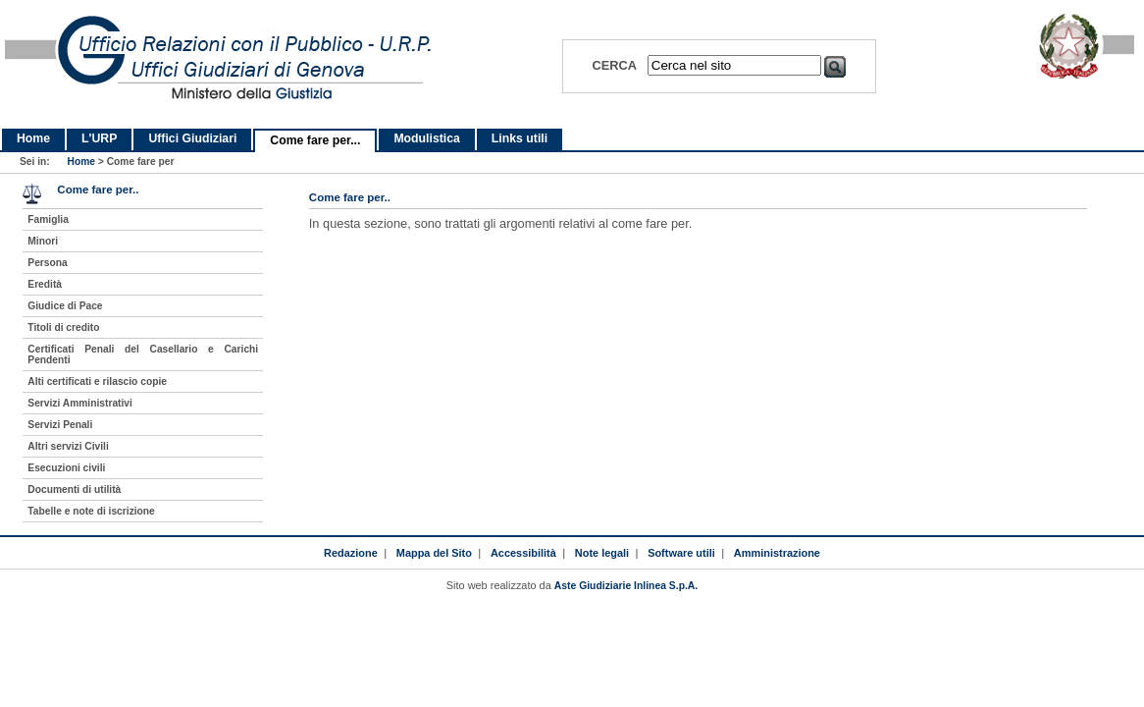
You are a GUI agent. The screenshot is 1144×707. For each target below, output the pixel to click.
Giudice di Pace (64, 305)
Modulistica (426, 138)
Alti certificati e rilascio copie (97, 381)
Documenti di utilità (74, 489)
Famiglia (48, 219)
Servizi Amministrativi (79, 403)
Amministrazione (777, 553)
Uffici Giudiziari (192, 138)
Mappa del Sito (434, 553)
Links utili (519, 138)
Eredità (44, 284)
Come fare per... (315, 140)
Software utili (681, 553)
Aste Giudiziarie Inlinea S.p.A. (626, 585)
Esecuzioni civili (66, 467)
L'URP (99, 138)
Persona (47, 262)
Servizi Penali (59, 424)
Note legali (602, 553)
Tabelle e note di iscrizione (90, 511)
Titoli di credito (63, 327)
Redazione (351, 553)
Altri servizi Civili (67, 446)
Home (33, 138)
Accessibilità (523, 553)
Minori (42, 241)
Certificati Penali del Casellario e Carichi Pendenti (142, 354)
